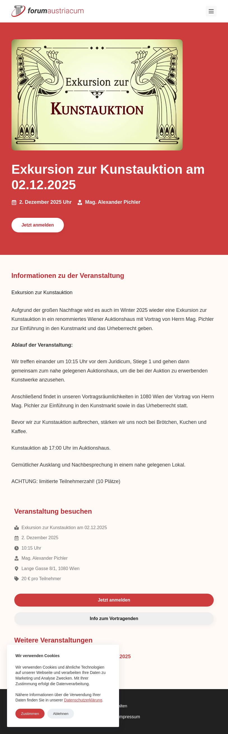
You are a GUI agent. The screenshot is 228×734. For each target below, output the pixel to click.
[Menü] (211, 11)
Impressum (129, 716)
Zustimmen (30, 714)
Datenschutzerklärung (83, 700)
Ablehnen (60, 714)
